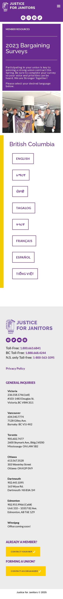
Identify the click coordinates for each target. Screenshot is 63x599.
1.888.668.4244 (35, 353)
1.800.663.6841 (30, 348)
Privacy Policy (15, 368)
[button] (58, 6)
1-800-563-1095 (43, 357)
